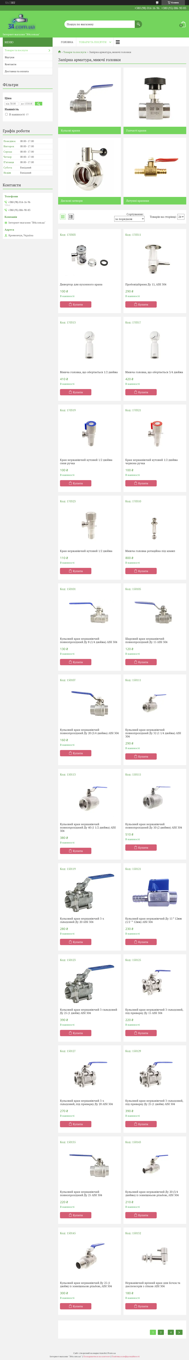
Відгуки (9, 57)
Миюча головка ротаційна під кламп (150, 551)
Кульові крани (70, 130)
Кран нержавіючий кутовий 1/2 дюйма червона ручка (151, 461)
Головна (67, 42)
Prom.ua (112, 1353)
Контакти (10, 64)
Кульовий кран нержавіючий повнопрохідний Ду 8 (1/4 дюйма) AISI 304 (88, 640)
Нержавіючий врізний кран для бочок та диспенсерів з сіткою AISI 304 (152, 1284)
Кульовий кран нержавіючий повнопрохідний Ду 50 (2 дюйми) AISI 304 (153, 825)
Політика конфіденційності (126, 1356)
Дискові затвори (72, 200)
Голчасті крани (136, 130)
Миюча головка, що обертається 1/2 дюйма (89, 372)
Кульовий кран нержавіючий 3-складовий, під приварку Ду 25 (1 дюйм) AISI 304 (154, 1102)
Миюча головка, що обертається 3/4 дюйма (154, 372)
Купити (78, 304)
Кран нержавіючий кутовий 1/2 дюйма (86, 551)
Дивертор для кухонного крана (81, 284)
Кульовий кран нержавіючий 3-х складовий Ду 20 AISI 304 (82, 920)
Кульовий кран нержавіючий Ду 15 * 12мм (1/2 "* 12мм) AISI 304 (153, 920)
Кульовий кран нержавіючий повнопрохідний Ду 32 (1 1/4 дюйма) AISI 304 (153, 733)
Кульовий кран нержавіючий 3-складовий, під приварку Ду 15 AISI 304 (154, 1011)
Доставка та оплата (17, 71)
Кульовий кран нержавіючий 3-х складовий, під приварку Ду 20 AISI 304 (86, 1102)
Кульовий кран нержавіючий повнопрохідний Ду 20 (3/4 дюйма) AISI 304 (89, 731)
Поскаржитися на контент (96, 1356)
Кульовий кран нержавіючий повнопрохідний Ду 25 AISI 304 (81, 1193)
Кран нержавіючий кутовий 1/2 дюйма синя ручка (86, 461)
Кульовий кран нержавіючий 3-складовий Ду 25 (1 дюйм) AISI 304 (88, 1011)
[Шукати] (138, 22)
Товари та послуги (92, 42)
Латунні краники (137, 200)
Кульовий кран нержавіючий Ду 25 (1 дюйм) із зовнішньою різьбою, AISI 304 (86, 1284)
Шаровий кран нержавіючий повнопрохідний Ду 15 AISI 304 (146, 640)
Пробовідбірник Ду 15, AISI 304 (145, 284)
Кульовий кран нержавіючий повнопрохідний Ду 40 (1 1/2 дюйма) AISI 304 (88, 827)
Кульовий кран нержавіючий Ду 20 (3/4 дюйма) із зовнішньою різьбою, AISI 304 (152, 1193)
